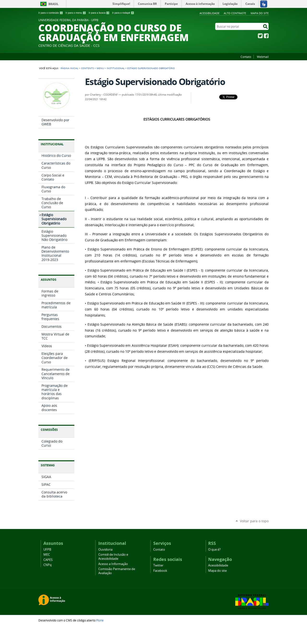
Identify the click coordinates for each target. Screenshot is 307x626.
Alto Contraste (235, 13)
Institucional (115, 68)
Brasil (53, 4)
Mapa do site (260, 13)
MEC (46, 555)
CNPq (47, 565)
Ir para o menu (75, 12)
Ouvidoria (105, 549)
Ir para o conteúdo (50, 12)
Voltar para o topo (254, 521)
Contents (87, 68)
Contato (246, 57)
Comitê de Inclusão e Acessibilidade (113, 557)
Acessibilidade (209, 13)
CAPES (48, 560)
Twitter (260, 35)
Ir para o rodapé (123, 12)
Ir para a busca (99, 12)
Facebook (266, 35)
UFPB (47, 549)
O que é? (214, 549)
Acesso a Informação (113, 564)
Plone (100, 620)
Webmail (263, 57)
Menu (100, 68)
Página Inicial (69, 68)
